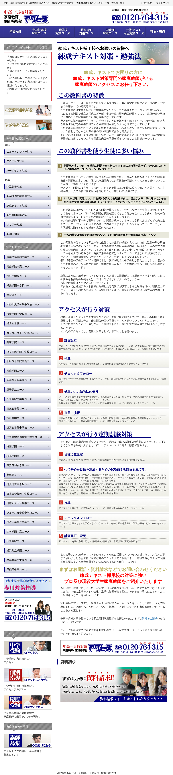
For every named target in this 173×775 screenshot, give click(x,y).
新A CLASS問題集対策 (19, 196)
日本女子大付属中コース (21, 503)
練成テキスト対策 (17, 205)
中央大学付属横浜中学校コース (24, 436)
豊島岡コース (14, 474)
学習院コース (14, 294)
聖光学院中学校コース (19, 399)
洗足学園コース (15, 418)
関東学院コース (15, 342)
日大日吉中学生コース (19, 484)
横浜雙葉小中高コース (19, 560)
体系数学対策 (14, 186)
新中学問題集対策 (17, 215)
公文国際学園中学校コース (22, 351)
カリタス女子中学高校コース (23, 332)
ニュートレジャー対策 (19, 151)
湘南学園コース (15, 370)
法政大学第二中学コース (21, 522)
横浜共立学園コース (18, 550)
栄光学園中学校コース (19, 285)
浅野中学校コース (17, 276)
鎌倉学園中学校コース (19, 313)
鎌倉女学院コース (17, 323)
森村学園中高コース (18, 531)
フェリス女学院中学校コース (23, 512)
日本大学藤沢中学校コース (22, 493)
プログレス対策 (15, 161)
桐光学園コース (15, 455)
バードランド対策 (17, 170)
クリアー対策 (14, 224)
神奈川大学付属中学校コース (23, 304)
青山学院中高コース (18, 266)
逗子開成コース (15, 389)
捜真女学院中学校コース (21, 427)
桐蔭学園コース (15, 446)
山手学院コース (15, 541)
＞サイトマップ (161, 3)
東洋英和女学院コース (19, 465)
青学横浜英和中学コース (21, 257)
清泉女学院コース (17, 408)
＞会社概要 (146, 3)
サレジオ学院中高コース (21, 361)
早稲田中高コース (17, 569)
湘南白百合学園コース (19, 380)
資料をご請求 (149, 618)
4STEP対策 (13, 233)
